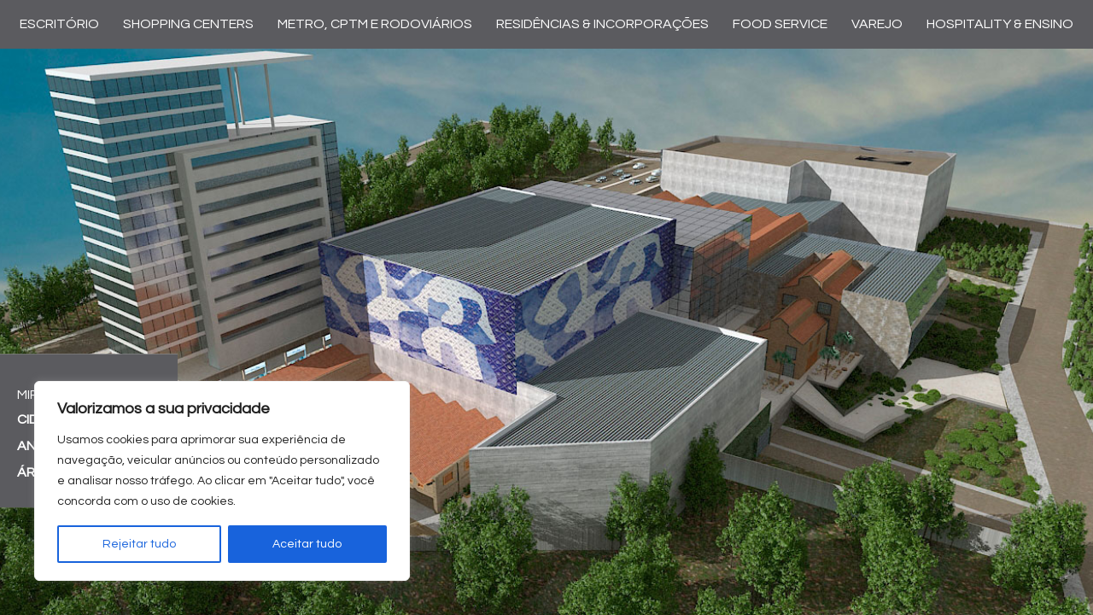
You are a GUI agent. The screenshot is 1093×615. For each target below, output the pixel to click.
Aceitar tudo (307, 544)
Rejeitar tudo (139, 544)
